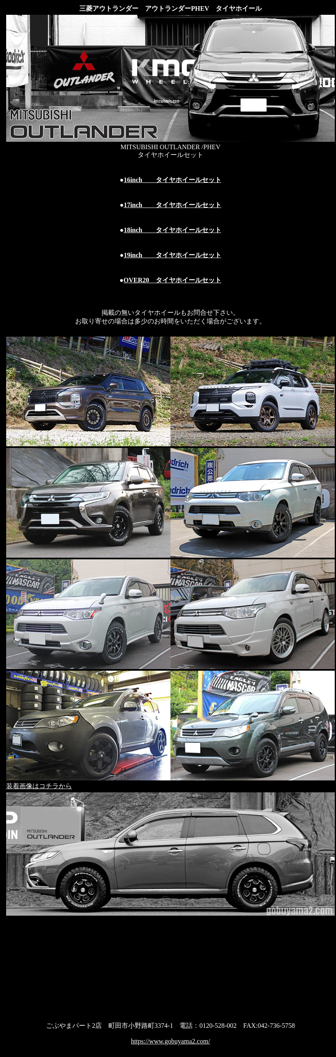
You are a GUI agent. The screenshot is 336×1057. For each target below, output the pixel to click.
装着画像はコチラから (39, 785)
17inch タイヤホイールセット (172, 204)
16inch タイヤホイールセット (172, 179)
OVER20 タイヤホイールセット (172, 280)
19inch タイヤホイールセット (172, 255)
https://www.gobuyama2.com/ (170, 1041)
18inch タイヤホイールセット (172, 229)
